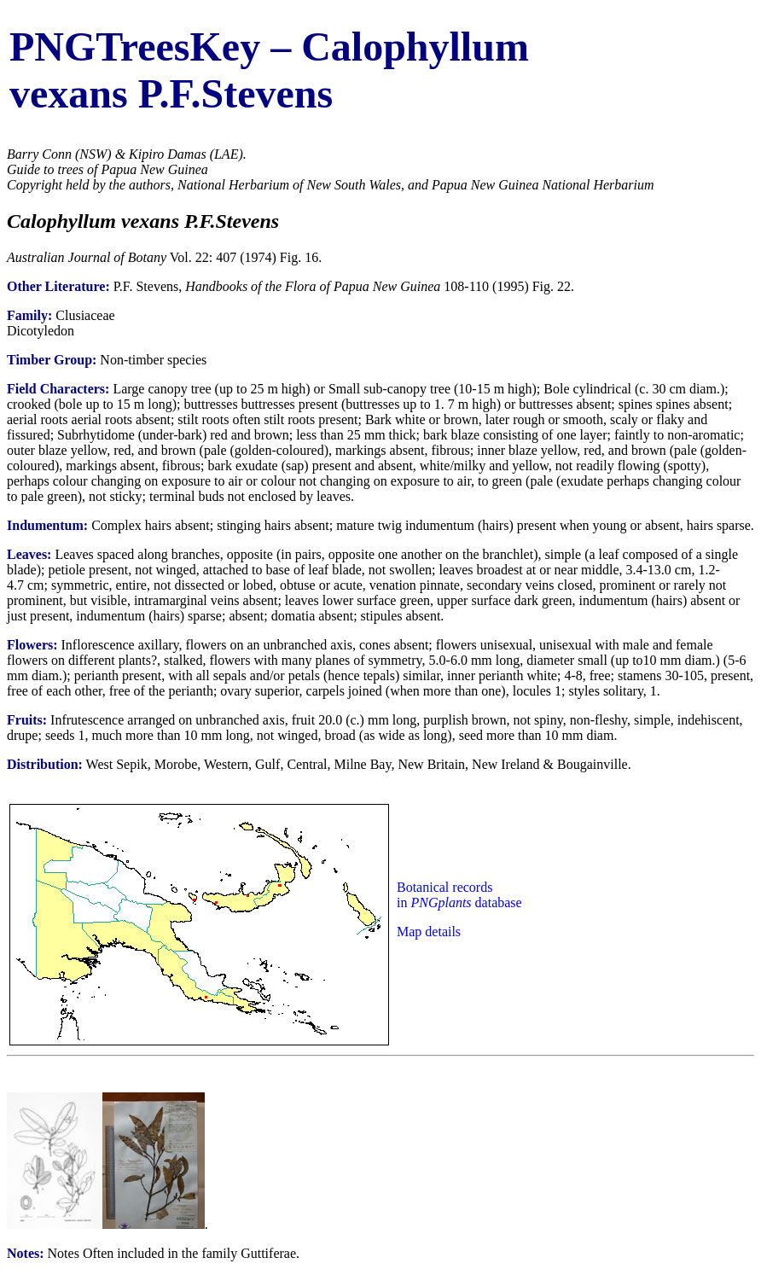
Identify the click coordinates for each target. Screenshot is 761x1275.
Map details (429, 931)
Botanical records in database (459, 895)
